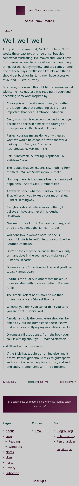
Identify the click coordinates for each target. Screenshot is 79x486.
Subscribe (12, 473)
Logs (9, 436)
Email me (43, 381)
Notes (10, 452)
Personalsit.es (66, 441)
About (29, 21)
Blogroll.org (65, 431)
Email (38, 431)
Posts (6, 31)
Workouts (15, 447)
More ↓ (49, 21)
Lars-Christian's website (44, 10)
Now (39, 21)
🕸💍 (64, 449)
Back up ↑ (39, 481)
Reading (14, 441)
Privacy (10, 468)
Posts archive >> (67, 381)
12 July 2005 (9, 381)
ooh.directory (66, 436)
